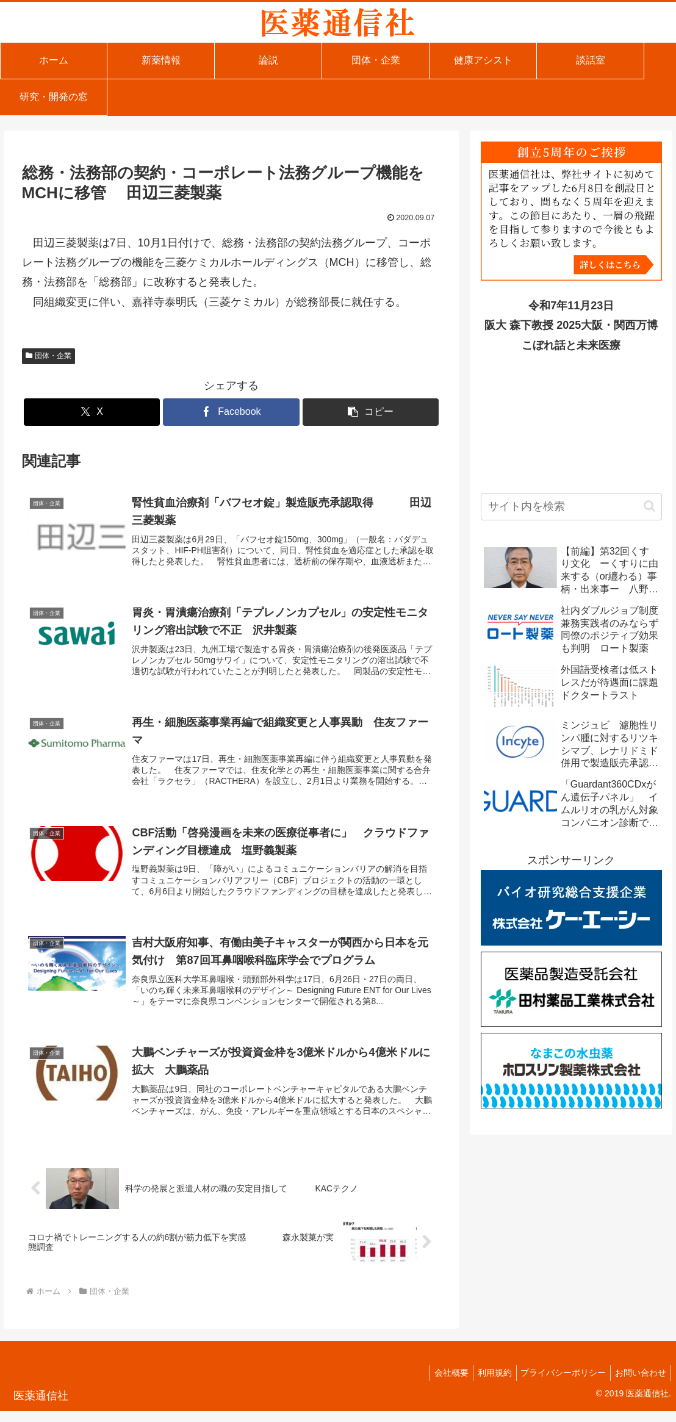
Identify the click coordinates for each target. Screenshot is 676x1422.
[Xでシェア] (92, 412)
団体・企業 (49, 355)
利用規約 (485, 1383)
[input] (571, 506)
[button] (371, 412)
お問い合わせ (638, 1383)
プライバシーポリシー (557, 1383)
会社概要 (438, 1383)
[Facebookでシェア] (231, 412)
